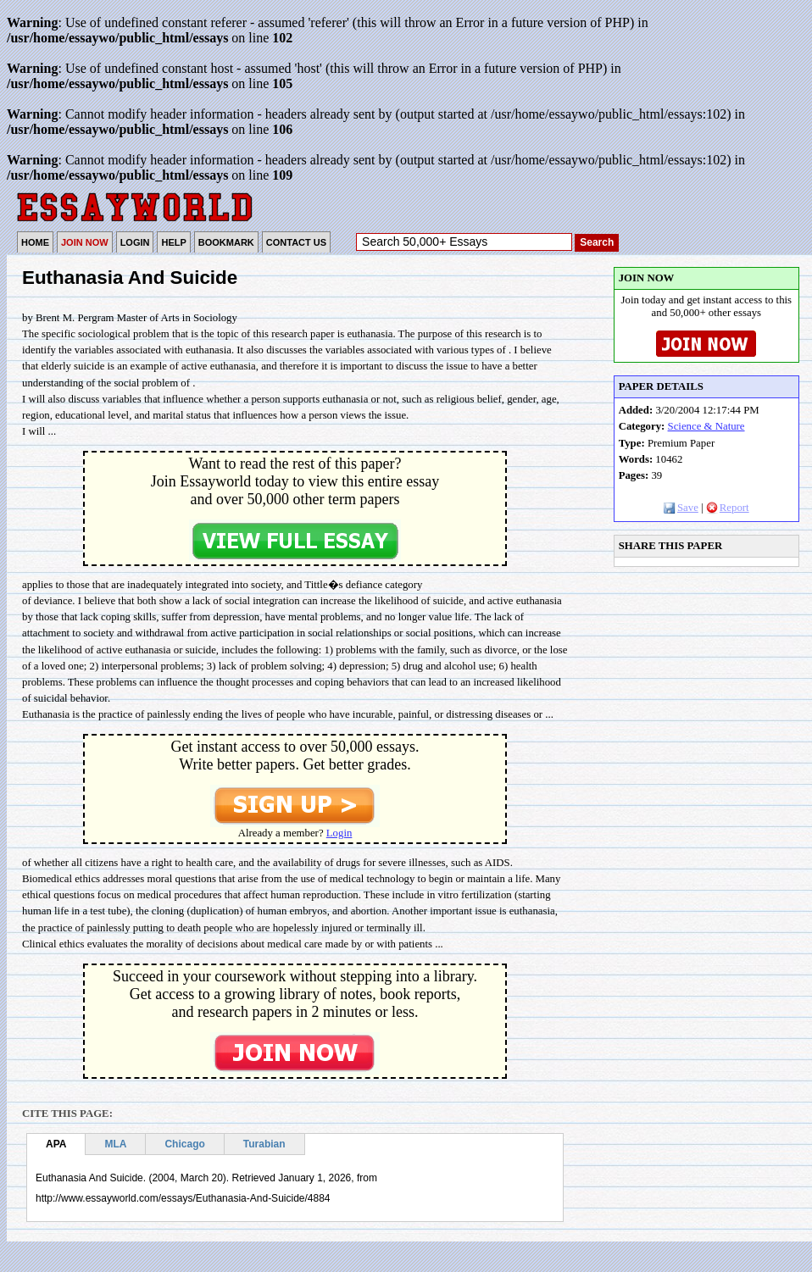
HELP (173, 242)
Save (681, 508)
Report (727, 508)
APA (56, 1144)
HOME (35, 242)
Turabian (264, 1144)
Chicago (184, 1144)
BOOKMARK (226, 242)
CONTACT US (296, 242)
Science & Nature (706, 426)
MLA (115, 1144)
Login (339, 833)
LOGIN (135, 242)
